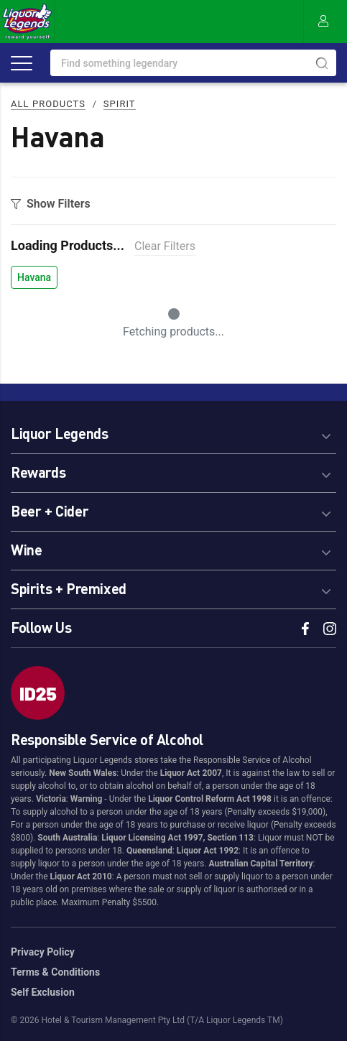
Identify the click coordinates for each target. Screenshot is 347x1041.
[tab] (173, 431)
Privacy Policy (43, 952)
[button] (173, 431)
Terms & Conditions (55, 972)
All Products (48, 103)
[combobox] (193, 63)
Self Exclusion (43, 992)
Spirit (119, 103)
